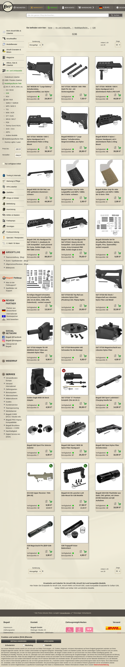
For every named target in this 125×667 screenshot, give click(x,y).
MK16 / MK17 (11, 121)
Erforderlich (10, 645)
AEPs (8, 134)
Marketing (29, 645)
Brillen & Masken (11, 216)
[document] (62, 650)
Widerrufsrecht (11, 400)
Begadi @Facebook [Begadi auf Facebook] (13, 339)
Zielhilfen (7, 193)
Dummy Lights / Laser (13, 144)
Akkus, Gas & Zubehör (9, 65)
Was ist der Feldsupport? (11, 285)
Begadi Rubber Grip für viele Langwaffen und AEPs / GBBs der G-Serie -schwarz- (73, 193)
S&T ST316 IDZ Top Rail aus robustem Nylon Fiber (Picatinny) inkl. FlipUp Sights (73, 298)
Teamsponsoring (12, 409)
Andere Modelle (11, 137)
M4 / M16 (9, 101)
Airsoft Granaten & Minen (11, 52)
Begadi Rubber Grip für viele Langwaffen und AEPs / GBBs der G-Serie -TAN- (107, 193)
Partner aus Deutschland (11, 311)
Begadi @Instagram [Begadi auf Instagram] (13, 342)
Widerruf (11, 362)
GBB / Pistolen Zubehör (13, 82)
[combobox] (67, 17)
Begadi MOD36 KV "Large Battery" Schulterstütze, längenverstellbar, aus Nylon (72, 140)
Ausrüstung (8, 210)
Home (50, 29)
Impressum (8, 629)
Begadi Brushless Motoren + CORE (13, 428)
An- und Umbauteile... (63, 29)
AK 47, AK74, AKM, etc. (14, 88)
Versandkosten (65, 615)
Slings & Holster (10, 199)
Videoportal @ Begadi (11, 346)
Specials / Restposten (12, 239)
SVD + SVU (10, 130)
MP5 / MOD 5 (11, 108)
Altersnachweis (12, 397)
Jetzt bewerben (12, 321)
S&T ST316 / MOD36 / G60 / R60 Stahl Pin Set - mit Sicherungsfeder (73, 90)
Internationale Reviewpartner (12, 316)
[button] (104, 9)
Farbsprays (8, 222)
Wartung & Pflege (11, 182)
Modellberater (9, 45)
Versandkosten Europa (11, 381)
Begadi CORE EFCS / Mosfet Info (13, 417)
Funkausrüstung (10, 233)
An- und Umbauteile (12, 72)
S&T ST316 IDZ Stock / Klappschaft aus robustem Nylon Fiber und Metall (106, 298)
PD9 (7, 124)
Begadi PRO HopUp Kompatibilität (14, 422)
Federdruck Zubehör (12, 79)
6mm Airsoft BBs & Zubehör (11, 33)
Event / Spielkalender (17, 262)
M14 (7, 98)
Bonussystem (11, 394)
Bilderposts (10, 269)
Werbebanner (11, 413)
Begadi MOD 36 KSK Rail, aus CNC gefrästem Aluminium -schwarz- (38, 193)
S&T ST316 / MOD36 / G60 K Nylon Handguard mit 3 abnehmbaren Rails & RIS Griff (108, 90)
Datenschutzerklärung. (101, 665)
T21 (7, 111)
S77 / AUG (10, 117)
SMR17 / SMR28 (12, 104)
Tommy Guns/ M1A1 (13, 127)
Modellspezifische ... (81, 29)
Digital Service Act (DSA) (13, 437)
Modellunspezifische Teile (14, 140)
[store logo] (7, 9)
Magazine (8, 59)
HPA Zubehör (9, 188)
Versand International (11, 386)
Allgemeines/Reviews (17, 266)
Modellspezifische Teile (13, 85)
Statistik (48, 645)
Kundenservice (11, 406)
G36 (7, 95)
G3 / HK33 (9, 91)
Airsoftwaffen (9, 40)
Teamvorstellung (15, 259)
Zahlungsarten (11, 391)
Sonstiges (8, 227)
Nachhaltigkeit (11, 433)
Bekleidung (8, 205)
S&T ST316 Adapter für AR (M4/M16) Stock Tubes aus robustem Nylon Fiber (37, 351)
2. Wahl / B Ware (11, 244)
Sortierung (36, 43)
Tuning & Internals (11, 177)
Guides (8, 403)
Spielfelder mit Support (11, 291)
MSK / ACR (10, 114)
